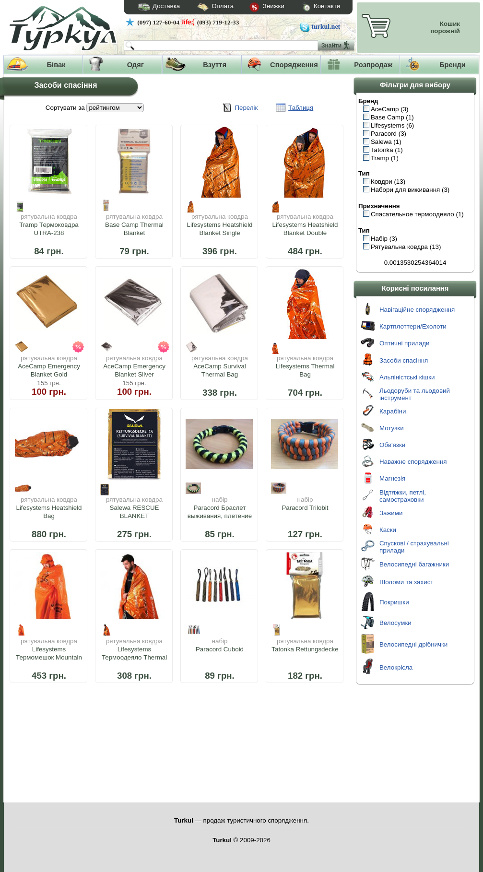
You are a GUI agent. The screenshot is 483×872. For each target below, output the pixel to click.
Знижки (259, 7)
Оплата (207, 7)
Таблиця (300, 107)
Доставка (156, 7)
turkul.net (325, 26)
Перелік (246, 107)
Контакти (312, 7)
